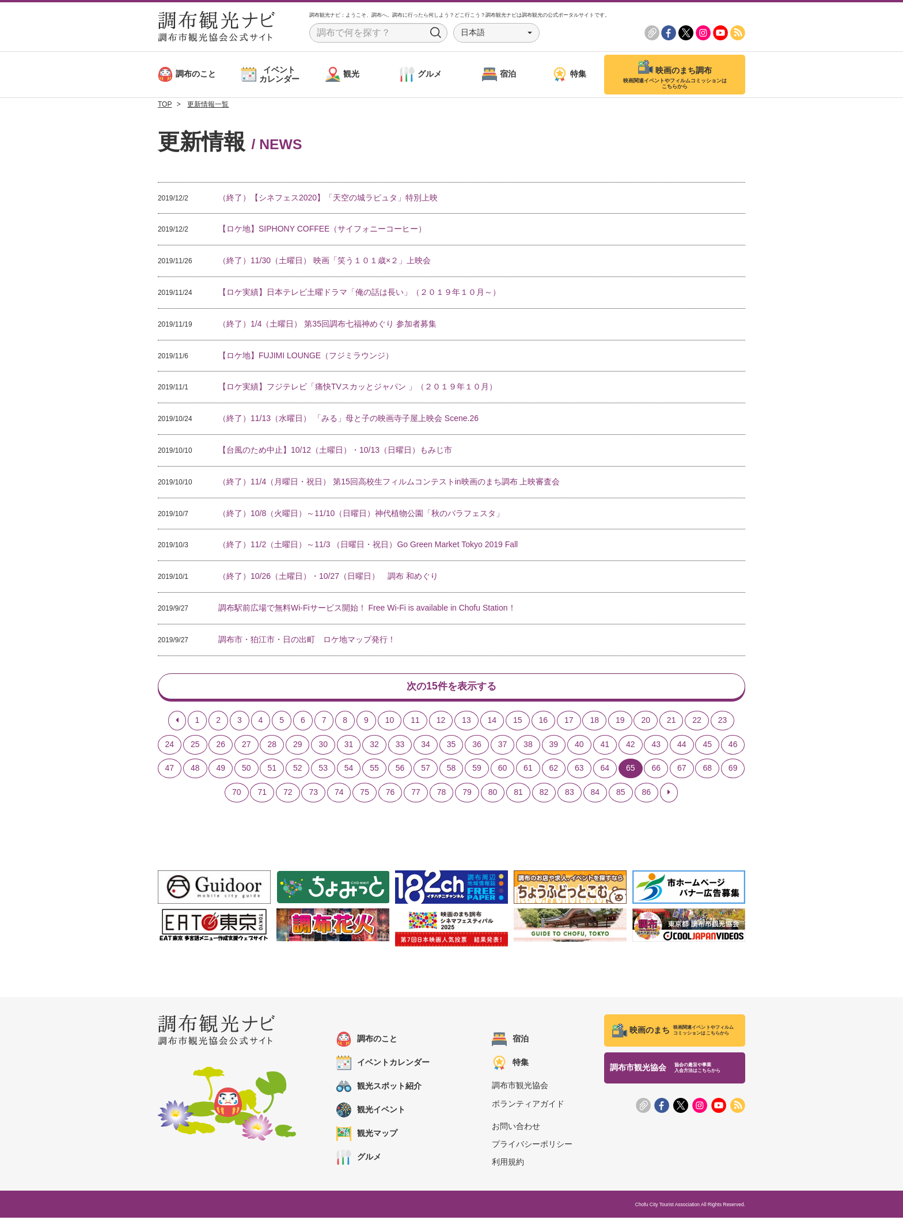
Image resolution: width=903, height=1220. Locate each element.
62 (554, 770)
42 (630, 746)
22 (696, 721)
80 (493, 794)
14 (492, 721)
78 (441, 794)
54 (349, 770)
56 (400, 770)
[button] (496, 33)
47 (169, 770)
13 (466, 721)
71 (262, 794)
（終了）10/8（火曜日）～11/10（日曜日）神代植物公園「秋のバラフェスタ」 (361, 513)
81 (518, 794)
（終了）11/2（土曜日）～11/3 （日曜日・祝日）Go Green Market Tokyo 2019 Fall (368, 544)
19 (620, 721)
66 (656, 770)
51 (271, 770)
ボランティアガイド (528, 1105)
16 (543, 721)
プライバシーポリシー (532, 1145)
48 (195, 770)
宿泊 (510, 1041)
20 (645, 721)
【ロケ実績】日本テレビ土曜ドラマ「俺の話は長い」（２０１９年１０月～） (359, 292)
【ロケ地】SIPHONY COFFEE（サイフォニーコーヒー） (322, 228)
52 (297, 770)
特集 (510, 1065)
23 (722, 721)
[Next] (669, 795)
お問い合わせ (516, 1127)
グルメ (358, 1159)
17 (569, 721)
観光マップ (366, 1135)
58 (451, 770)
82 (544, 794)
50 (246, 770)
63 (579, 770)
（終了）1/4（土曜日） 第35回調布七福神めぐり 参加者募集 (327, 323)
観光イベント (370, 1112)
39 (554, 746)
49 (220, 770)
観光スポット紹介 (379, 1088)
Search (436, 33)
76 (390, 794)
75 (364, 794)
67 (681, 770)
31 (349, 746)
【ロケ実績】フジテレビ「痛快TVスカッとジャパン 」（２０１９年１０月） (357, 386)
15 (517, 721)
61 (528, 770)
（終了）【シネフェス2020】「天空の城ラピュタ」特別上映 (328, 197)
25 (195, 746)
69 (733, 770)
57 (425, 770)
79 (467, 794)
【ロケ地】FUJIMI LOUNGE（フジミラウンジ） (305, 355)
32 (374, 746)
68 (707, 770)
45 (707, 746)
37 (502, 746)
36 (476, 746)
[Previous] (177, 722)
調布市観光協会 (520, 1087)
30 (323, 746)
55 (374, 770)
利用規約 (508, 1164)
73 (313, 794)
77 (415, 794)
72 (288, 794)
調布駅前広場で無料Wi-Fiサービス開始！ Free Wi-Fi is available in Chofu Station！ (367, 607)
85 (620, 794)
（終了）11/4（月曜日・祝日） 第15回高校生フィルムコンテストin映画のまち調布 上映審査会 (389, 481)
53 (323, 770)
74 (339, 794)
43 (656, 746)
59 (476, 770)
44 (681, 746)
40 (579, 746)
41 (605, 746)
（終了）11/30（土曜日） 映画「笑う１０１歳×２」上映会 (324, 260)
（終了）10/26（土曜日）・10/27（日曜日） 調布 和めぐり (328, 576)
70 (236, 794)
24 (169, 746)
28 (271, 746)
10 (389, 721)
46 (733, 746)
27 (246, 746)
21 (671, 721)
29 (297, 746)
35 (451, 746)
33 (400, 746)
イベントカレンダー (383, 1065)
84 (595, 794)
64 (605, 770)
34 (425, 746)
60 (502, 770)
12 (441, 721)
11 (415, 721)
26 (220, 746)
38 (528, 746)
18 (594, 721)
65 (630, 770)
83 (569, 794)
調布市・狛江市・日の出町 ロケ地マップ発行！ (307, 639)
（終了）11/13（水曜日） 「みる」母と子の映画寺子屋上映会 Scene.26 (348, 418)
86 (646, 794)
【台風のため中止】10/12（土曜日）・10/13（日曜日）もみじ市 (335, 449)
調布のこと (366, 1041)
